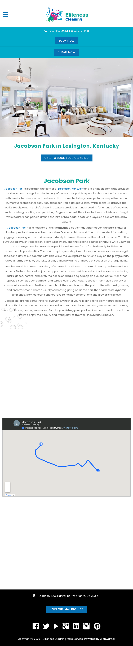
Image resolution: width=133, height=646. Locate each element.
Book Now (66, 40)
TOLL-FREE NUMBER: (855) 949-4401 (68, 31)
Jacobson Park (13, 189)
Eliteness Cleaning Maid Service (63, 639)
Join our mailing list (66, 609)
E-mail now (66, 52)
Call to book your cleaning (66, 158)
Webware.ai (107, 639)
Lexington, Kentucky (70, 189)
